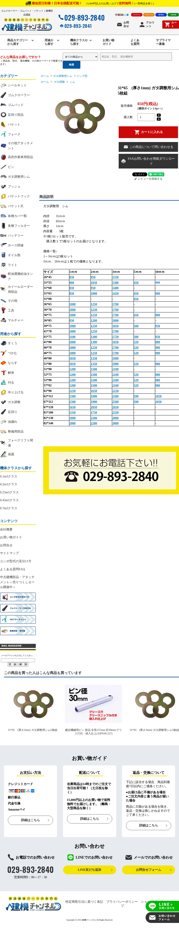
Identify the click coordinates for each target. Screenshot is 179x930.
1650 (94, 391)
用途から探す (49, 42)
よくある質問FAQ (12, 569)
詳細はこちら (30, 820)
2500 (115, 396)
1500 (115, 282)
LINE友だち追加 (89, 869)
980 (157, 342)
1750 (115, 336)
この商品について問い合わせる (148, 146)
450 (136, 282)
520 (136, 342)
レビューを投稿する (148, 178)
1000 (94, 293)
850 (71, 277)
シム (72, 81)
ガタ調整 (59, 81)
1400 (115, 288)
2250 (115, 391)
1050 (94, 282)
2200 (94, 418)
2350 (115, 412)
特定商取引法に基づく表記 (84, 901)
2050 (94, 407)
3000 (115, 423)
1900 (115, 358)
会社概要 (6, 529)
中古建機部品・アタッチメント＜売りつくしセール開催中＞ (17, 582)
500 (136, 326)
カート (170, 24)
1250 (94, 304)
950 (93, 277)
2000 (72, 423)
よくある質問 (134, 42)
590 (136, 396)
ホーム (45, 76)
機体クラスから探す (79, 42)
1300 (94, 336)
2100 (115, 369)
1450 (115, 293)
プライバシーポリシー (122, 901)
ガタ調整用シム (62, 76)
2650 (115, 407)
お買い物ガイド (108, 42)
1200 (94, 320)
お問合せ (123, 24)
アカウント (146, 24)
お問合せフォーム (148, 869)
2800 (115, 418)
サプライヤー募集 (163, 42)
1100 (72, 336)
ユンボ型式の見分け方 (15, 561)
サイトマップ (9, 553)
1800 (115, 320)
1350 (115, 277)
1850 (115, 326)
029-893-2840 (81, 17)
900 (71, 282)
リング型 (81, 76)
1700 (115, 304)
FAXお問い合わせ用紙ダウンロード (148, 161)
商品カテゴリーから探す (17, 42)
